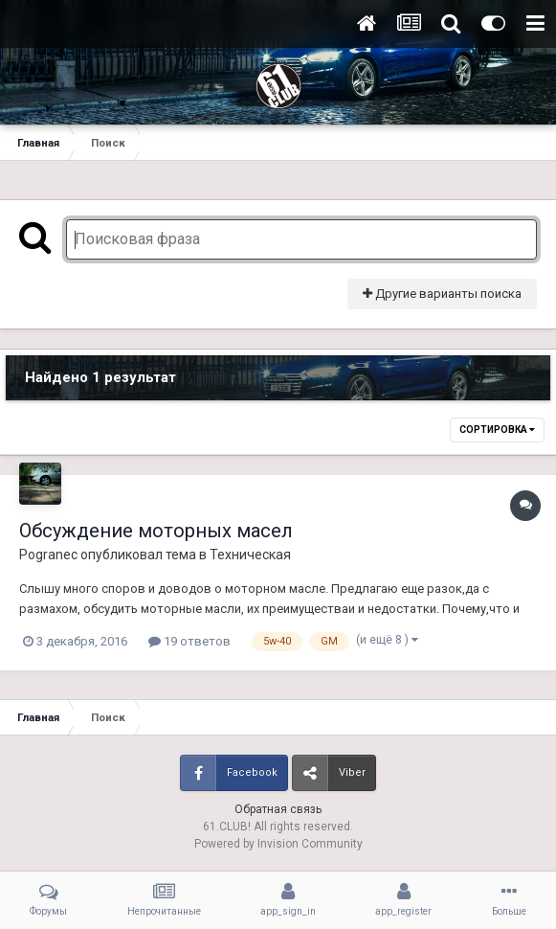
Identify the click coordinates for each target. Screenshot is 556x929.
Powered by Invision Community (278, 843)
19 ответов (189, 641)
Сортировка (497, 429)
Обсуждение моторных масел (156, 530)
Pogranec (48, 554)
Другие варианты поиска (442, 293)
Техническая (250, 554)
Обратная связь (278, 809)
